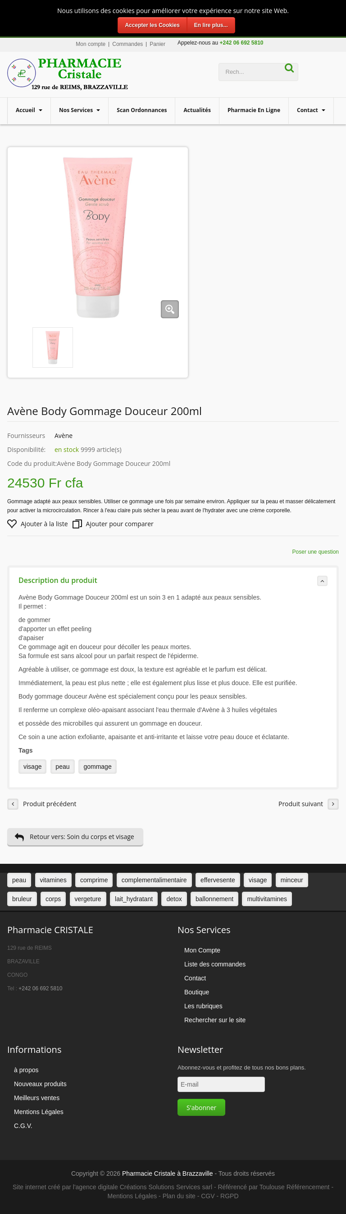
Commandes (127, 44)
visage (32, 766)
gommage (97, 766)
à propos (26, 1070)
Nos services (76, 110)
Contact (308, 110)
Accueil (26, 110)
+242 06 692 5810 (40, 988)
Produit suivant (308, 804)
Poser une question (315, 552)
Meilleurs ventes (36, 1097)
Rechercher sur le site (215, 1020)
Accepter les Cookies (152, 25)
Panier (157, 44)
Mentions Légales (39, 1111)
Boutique (196, 992)
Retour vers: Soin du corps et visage (74, 836)
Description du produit (173, 580)
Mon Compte (202, 950)
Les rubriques (203, 1006)
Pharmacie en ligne (254, 110)
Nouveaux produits (40, 1084)
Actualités (196, 110)
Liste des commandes (215, 964)
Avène (64, 435)
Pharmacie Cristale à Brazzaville (167, 1173)
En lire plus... (211, 25)
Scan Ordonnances (142, 110)
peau (62, 766)
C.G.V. (23, 1125)
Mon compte (90, 44)
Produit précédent (42, 804)
